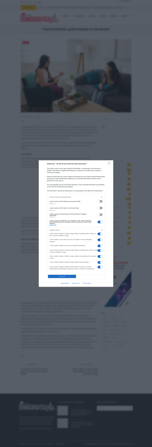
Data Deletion (65, 283)
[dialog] (76, 223)
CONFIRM (62, 276)
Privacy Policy (87, 283)
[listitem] (76, 197)
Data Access (76, 283)
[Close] (109, 164)
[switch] (100, 201)
